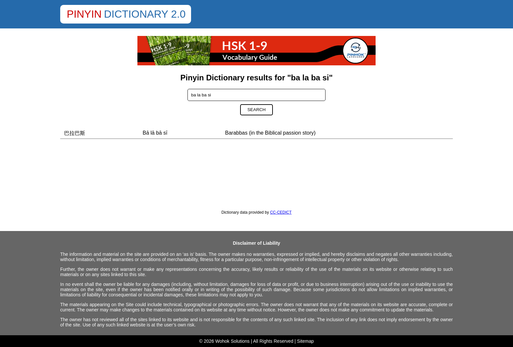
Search (256, 109)
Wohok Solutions (232, 341)
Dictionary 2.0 (145, 14)
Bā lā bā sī (155, 133)
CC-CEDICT (281, 212)
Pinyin (84, 14)
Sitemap (305, 341)
